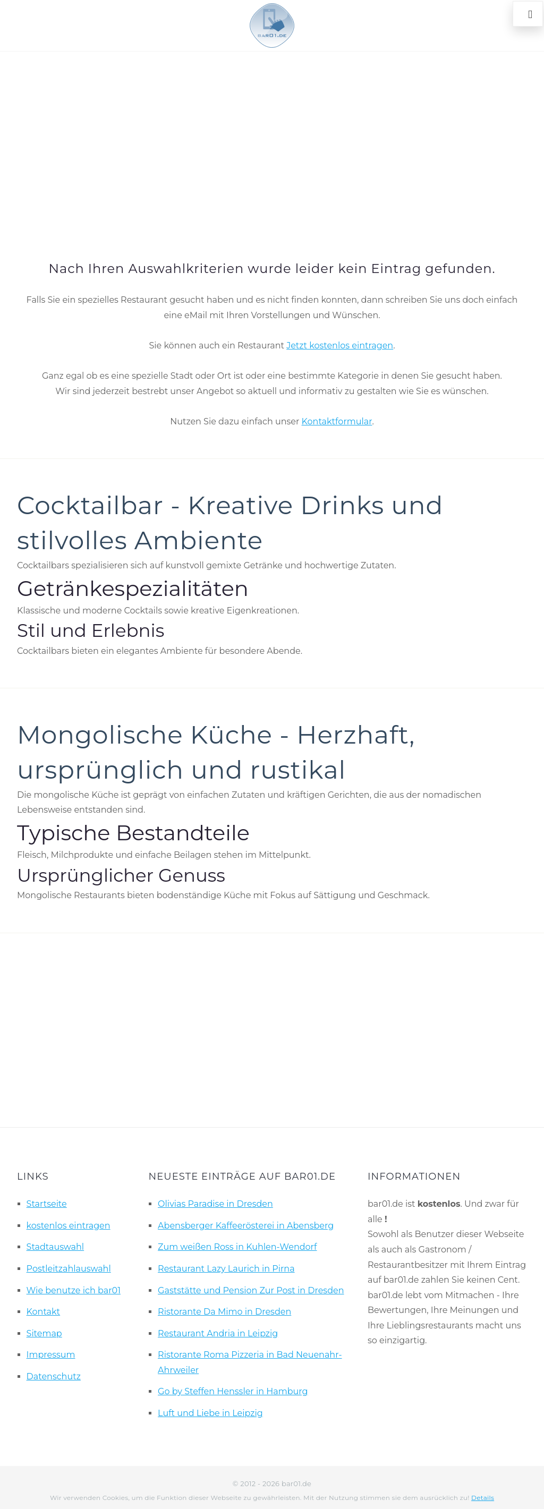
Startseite (47, 1204)
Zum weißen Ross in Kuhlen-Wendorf (237, 1247)
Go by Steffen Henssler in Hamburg (233, 1391)
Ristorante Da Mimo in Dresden (224, 1312)
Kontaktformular (337, 421)
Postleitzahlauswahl (69, 1269)
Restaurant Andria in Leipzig (218, 1333)
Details (482, 1498)
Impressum (51, 1355)
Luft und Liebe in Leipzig (210, 1413)
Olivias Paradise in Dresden (215, 1204)
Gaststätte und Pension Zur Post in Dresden (251, 1290)
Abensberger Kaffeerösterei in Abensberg (246, 1226)
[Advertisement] (272, 141)
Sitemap (44, 1333)
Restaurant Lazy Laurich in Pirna (226, 1269)
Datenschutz (54, 1376)
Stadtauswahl (55, 1247)
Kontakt (44, 1312)
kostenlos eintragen (68, 1226)
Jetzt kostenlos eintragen (339, 345)
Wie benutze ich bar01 (74, 1290)
